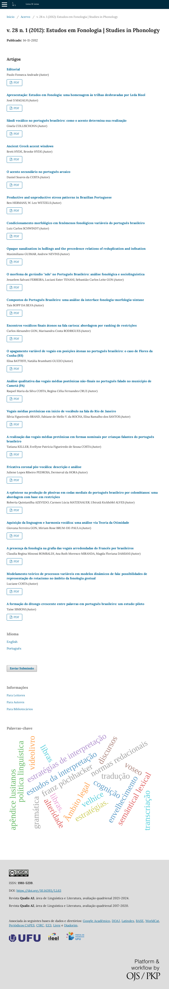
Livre (57, 925)
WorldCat (152, 921)
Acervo (25, 17)
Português (14, 648)
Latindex (128, 921)
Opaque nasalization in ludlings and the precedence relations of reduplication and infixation (76, 249)
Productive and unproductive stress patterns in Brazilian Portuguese (59, 197)
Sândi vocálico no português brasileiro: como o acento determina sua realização (66, 121)
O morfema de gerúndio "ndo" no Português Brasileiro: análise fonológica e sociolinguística (76, 274)
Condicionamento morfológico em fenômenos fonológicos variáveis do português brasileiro (76, 223)
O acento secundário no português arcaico (38, 172)
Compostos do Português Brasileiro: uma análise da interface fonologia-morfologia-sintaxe (75, 300)
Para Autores (15, 702)
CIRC (40, 925)
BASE (140, 921)
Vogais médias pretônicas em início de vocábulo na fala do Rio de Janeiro (61, 411)
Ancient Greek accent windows (30, 146)
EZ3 (48, 925)
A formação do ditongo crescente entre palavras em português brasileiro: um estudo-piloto (75, 604)
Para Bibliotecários (20, 709)
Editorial (13, 69)
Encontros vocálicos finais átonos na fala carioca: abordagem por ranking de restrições (72, 325)
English (12, 642)
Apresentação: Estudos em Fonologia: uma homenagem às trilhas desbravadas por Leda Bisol (76, 95)
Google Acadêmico (96, 921)
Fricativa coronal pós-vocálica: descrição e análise (44, 467)
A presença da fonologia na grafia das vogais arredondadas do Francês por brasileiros (70, 548)
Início (10, 17)
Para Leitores (16, 695)
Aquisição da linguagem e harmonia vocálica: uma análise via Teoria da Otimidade (68, 523)
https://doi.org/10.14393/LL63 (38, 891)
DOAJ (116, 921)
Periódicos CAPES (22, 925)
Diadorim (70, 925)
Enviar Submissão (22, 668)
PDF (16, 82)
